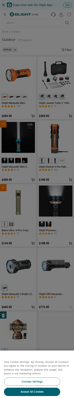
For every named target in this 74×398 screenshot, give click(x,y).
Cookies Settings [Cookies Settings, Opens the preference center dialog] (32, 381)
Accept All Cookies (32, 391)
